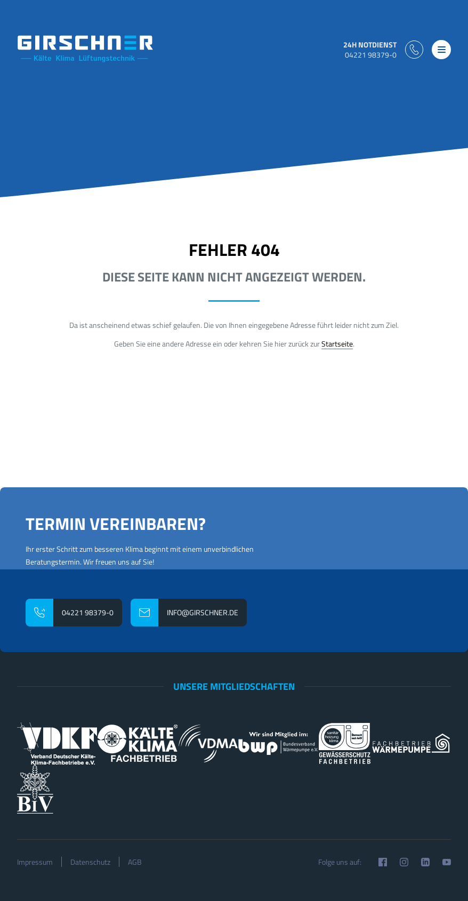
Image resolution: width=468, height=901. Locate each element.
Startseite (337, 343)
